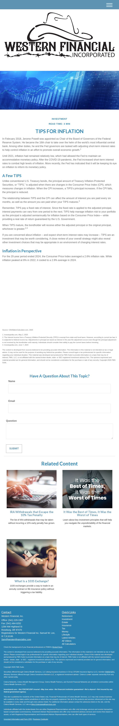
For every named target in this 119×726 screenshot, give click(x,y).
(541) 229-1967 (86, 65)
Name (11, 381)
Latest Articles (68, 638)
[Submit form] (14, 448)
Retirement (67, 616)
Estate (65, 622)
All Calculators (69, 644)
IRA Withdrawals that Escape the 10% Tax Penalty (31, 513)
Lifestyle (66, 634)
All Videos (66, 641)
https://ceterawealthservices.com (43, 704)
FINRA (107, 672)
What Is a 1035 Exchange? (32, 581)
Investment (67, 619)
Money (65, 631)
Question (11, 421)
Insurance (66, 625)
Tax (63, 628)
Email (11, 401)
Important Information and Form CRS (18, 719)
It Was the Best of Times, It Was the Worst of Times (87, 513)
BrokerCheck (57, 647)
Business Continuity (40, 719)
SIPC (113, 672)
